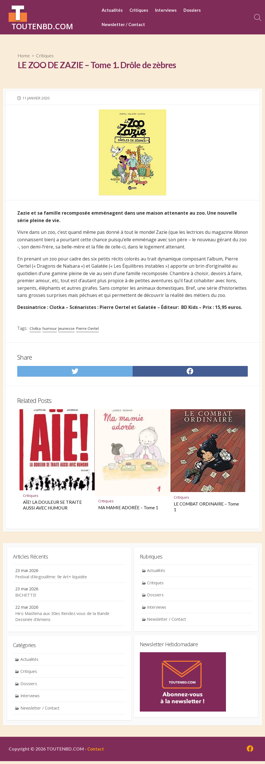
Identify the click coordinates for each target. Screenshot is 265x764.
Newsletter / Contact (124, 24)
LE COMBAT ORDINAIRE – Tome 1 (206, 507)
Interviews (167, 10)
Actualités (113, 10)
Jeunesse (67, 329)
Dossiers (193, 10)
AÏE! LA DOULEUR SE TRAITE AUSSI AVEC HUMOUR (52, 505)
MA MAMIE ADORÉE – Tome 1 (128, 508)
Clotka (35, 329)
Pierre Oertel (89, 329)
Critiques (140, 10)
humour (50, 329)
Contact (96, 751)
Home (24, 55)
